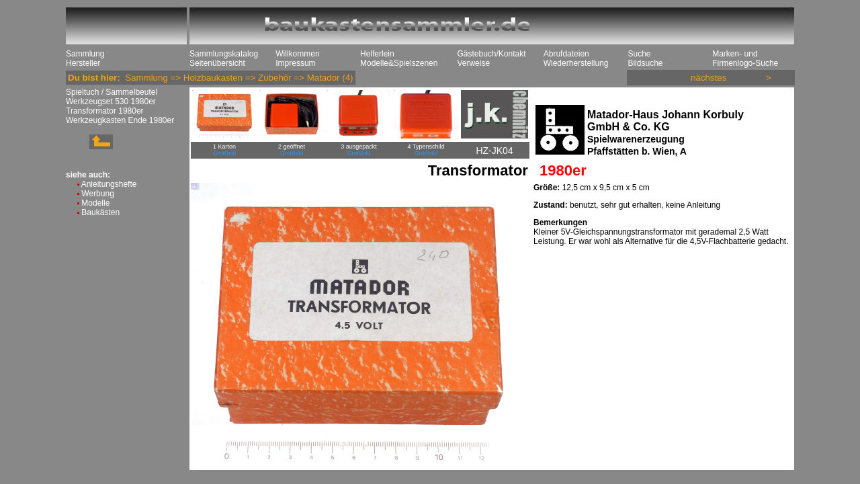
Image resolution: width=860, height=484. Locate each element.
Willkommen (297, 53)
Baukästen (100, 212)
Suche (639, 53)
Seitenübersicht (217, 63)
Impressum (295, 63)
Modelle (95, 203)
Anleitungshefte (109, 184)
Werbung (97, 193)
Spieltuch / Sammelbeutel (111, 92)
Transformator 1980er (105, 111)
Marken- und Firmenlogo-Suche (745, 58)
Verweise (473, 63)
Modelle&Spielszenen (398, 63)
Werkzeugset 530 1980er (111, 101)
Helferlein (377, 53)
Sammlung (85, 53)
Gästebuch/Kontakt (491, 53)
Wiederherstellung (576, 63)
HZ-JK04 (494, 150)
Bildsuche (645, 63)
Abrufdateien (566, 53)
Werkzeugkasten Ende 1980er (120, 120)
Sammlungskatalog (223, 53)
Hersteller (83, 63)
